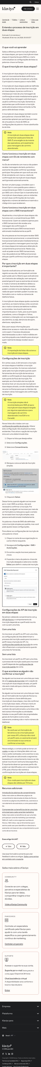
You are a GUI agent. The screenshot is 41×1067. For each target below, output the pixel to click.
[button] (20, 455)
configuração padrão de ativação (15, 426)
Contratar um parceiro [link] (14, 944)
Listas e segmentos (24, 21)
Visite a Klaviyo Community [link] (16, 904)
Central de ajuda (5, 21)
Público (14, 20)
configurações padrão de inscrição (16, 644)
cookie (4, 751)
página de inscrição (16, 681)
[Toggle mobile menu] (37, 9)
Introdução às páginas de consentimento (18, 793)
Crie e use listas (34, 21)
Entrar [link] (7, 990)
